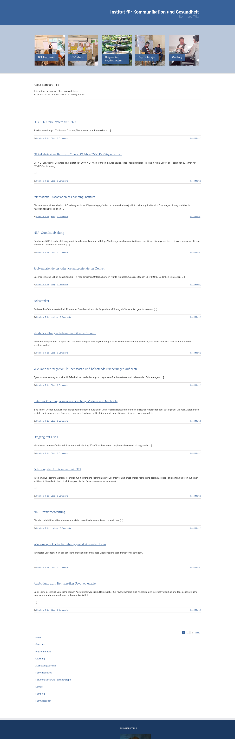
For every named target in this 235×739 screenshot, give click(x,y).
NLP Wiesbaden (43, 700)
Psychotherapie (43, 651)
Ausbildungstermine (45, 665)
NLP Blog (40, 693)
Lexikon (54, 317)
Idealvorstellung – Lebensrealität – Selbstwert (65, 333)
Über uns (39, 644)
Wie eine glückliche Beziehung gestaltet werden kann (70, 544)
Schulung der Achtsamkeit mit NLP (57, 469)
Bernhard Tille (42, 138)
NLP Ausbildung (43, 672)
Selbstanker (41, 301)
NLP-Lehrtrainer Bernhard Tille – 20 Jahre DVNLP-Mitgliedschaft (78, 154)
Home (38, 637)
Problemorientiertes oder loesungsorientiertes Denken (69, 268)
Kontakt (39, 686)
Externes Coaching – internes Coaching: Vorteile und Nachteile (76, 401)
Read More (195, 138)
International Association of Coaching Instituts (64, 197)
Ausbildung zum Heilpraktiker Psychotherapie (65, 583)
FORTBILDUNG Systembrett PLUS (55, 122)
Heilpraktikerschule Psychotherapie (53, 679)
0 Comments (62, 138)
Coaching (40, 658)
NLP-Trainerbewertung (49, 512)
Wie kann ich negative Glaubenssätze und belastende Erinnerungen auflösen (85, 369)
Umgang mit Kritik (46, 437)
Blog (53, 138)
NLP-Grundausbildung (49, 233)
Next (197, 632)
